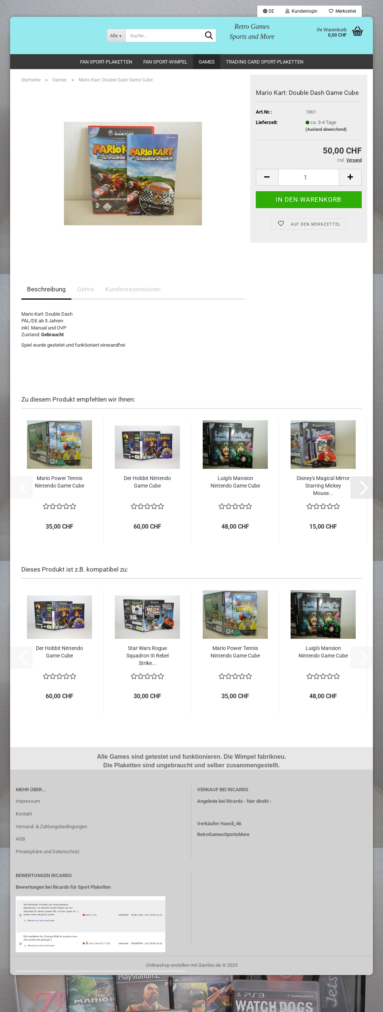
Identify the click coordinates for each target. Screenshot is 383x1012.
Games (207, 62)
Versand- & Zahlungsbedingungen (51, 826)
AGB (20, 839)
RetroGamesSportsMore (223, 834)
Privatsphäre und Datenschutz (47, 851)
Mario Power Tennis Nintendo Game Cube (59, 482)
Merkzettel (342, 11)
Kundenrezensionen (132, 289)
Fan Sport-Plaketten (106, 62)
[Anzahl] (308, 177)
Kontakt (24, 814)
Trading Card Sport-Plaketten (264, 62)
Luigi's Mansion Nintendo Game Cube (235, 482)
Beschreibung (46, 289)
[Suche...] (116, 35)
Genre (85, 289)
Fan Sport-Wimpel (165, 62)
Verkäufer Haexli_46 (219, 823)
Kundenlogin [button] (301, 11)
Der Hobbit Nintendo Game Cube (147, 482)
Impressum (28, 801)
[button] (268, 11)
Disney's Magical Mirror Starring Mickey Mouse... (323, 485)
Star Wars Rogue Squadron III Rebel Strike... (147, 655)
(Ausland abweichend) (326, 129)
